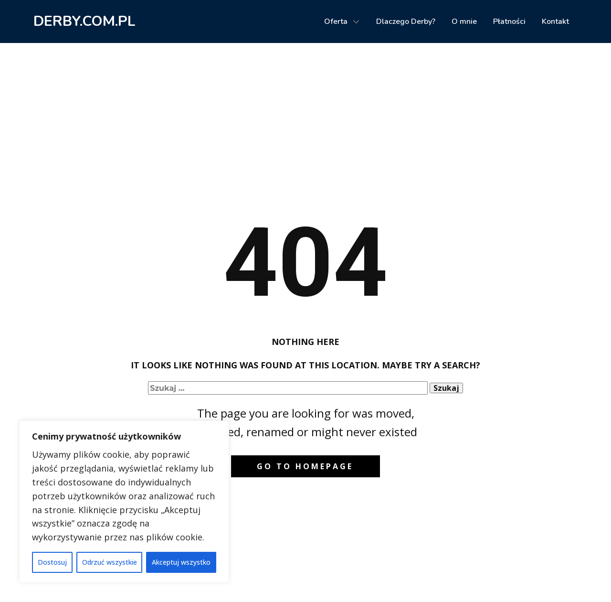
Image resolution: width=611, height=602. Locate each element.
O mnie (464, 21)
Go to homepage (305, 466)
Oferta (336, 21)
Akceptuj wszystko (181, 562)
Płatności (509, 21)
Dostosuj (52, 562)
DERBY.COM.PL (84, 21)
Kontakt (555, 21)
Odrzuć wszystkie (109, 562)
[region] (124, 501)
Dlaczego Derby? (405, 21)
